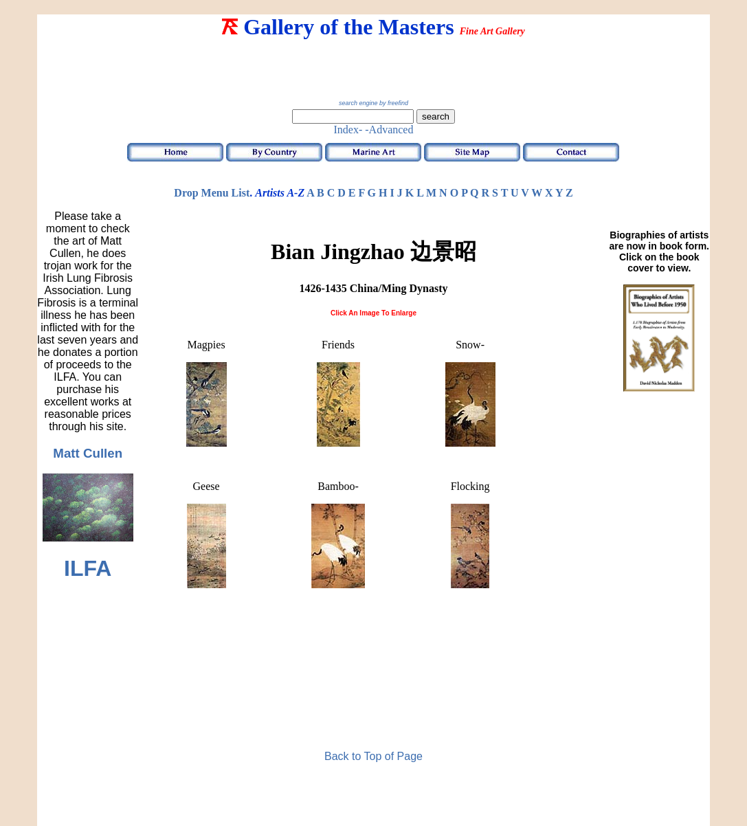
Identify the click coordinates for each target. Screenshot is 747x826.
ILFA (87, 568)
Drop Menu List (211, 193)
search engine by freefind (373, 103)
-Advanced (389, 129)
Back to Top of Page (373, 756)
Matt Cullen (87, 453)
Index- (348, 129)
